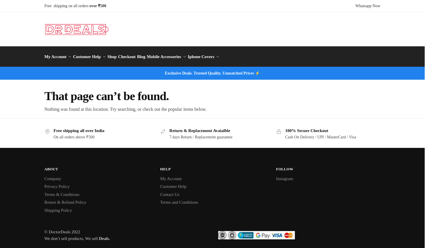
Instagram (284, 175)
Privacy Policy (57, 183)
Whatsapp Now (367, 6)
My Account (171, 175)
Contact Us (169, 191)
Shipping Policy (58, 207)
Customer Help (173, 183)
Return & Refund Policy (65, 199)
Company (53, 175)
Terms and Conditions (179, 199)
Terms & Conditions (62, 191)
